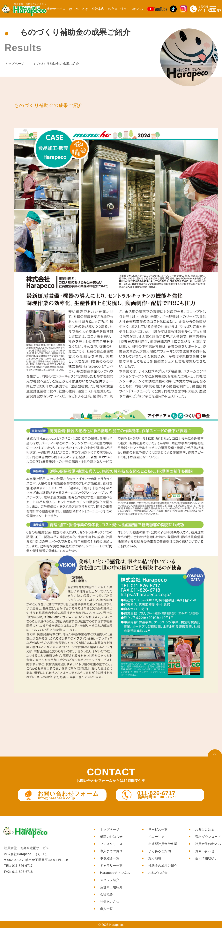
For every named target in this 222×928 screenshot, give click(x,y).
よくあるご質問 (159, 851)
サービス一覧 (158, 829)
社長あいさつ (109, 901)
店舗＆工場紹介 (111, 887)
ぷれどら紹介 (158, 872)
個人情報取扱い (206, 858)
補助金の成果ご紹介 (162, 865)
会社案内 (98, 9)
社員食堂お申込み (208, 844)
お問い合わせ (204, 851)
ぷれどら (137, 9)
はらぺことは (78, 9)
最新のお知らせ (111, 836)
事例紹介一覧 (109, 858)
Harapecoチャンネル (115, 872)
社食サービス (56, 9)
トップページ (14, 63)
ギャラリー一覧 (111, 865)
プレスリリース (111, 844)
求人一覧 (106, 908)
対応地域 (154, 858)
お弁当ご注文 (117, 9)
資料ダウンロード (208, 836)
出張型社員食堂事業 (162, 844)
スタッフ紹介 (109, 880)
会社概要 (106, 894)
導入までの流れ (111, 851)
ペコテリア (156, 836)
